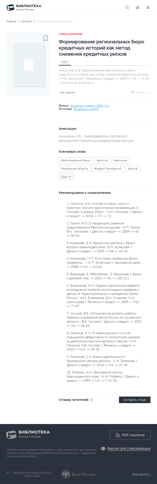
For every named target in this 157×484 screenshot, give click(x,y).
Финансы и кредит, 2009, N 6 (90, 105)
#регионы (120, 160)
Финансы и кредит (86, 109)
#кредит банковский (108, 168)
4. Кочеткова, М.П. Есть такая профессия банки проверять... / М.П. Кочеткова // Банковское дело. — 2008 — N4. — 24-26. (104, 262)
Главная (11, 21)
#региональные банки (75, 160)
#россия (102, 160)
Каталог (26, 21)
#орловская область (74, 168)
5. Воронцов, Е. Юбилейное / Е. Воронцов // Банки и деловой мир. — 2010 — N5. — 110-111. (104, 276)
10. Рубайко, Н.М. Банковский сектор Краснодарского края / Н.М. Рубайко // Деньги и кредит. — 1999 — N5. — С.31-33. (103, 376)
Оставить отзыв (135, 400)
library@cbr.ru (141, 474)
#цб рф (132, 168)
